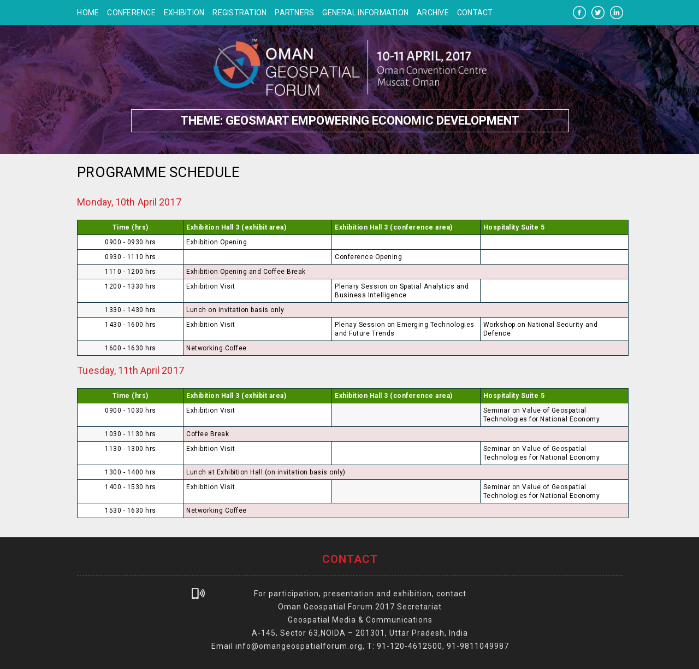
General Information (365, 12)
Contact (475, 12)
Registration (239, 12)
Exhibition (184, 12)
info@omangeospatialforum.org (299, 646)
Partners (294, 12)
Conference (131, 12)
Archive (433, 12)
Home (88, 12)
